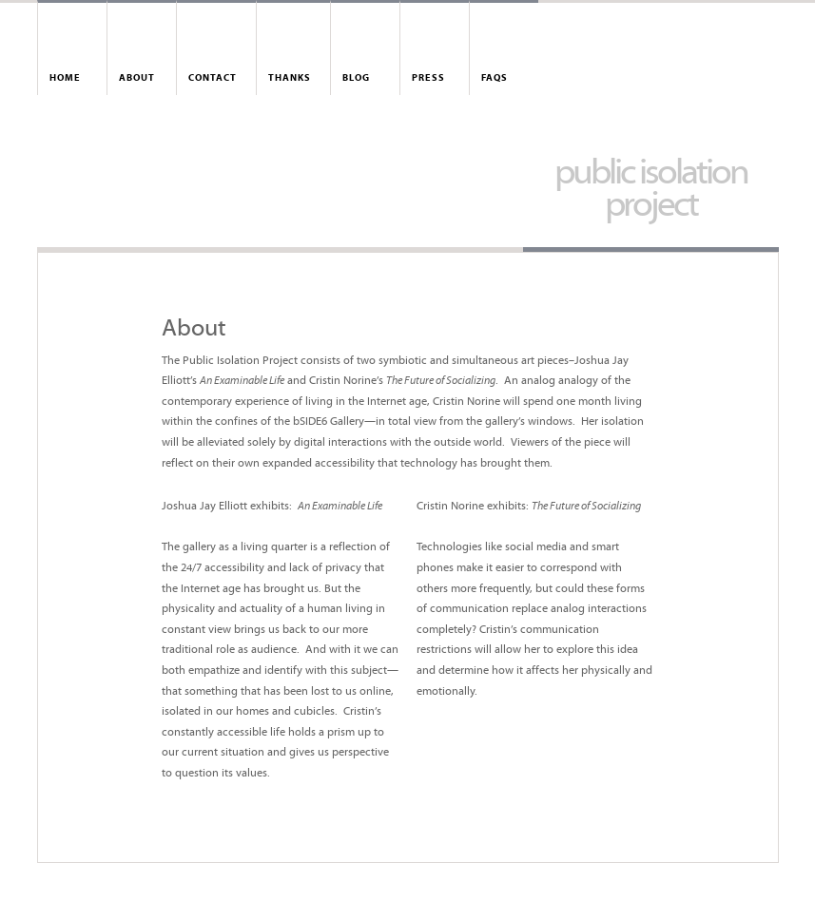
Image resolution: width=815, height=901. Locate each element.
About (137, 78)
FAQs (494, 78)
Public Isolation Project (650, 190)
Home (65, 78)
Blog (356, 78)
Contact (212, 78)
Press (428, 78)
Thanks (289, 78)
